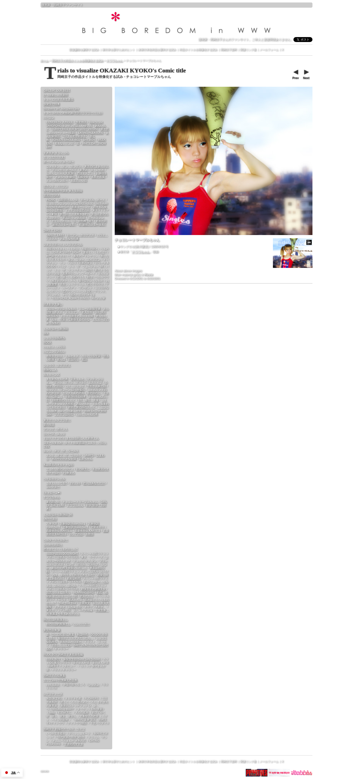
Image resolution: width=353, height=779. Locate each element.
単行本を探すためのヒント (118, 49)
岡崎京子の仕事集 (54, 675)
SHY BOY (89, 139)
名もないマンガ (64, 143)
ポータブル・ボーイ (93, 199)
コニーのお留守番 (90, 308)
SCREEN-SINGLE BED (66, 139)
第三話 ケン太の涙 (74, 217)
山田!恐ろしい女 (68, 199)
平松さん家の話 (96, 386)
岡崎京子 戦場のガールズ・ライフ (64, 729)
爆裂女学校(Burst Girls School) (81, 659)
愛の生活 (49, 424)
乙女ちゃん (85, 458)
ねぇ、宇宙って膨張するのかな (71, 319)
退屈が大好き (52, 195)
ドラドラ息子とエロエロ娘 (77, 315)
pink (46, 333)
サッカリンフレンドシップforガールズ (69, 203)
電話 (84, 359)
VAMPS (89, 455)
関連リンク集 (248, 49)
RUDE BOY (53, 659)
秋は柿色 (82, 634)
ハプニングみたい (54, 351)
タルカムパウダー (71, 641)
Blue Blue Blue (67, 603)
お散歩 (90, 534)
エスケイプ (95, 382)
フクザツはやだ (63, 414)
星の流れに (94, 392)
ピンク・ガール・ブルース (82, 564)
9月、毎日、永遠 (88, 400)
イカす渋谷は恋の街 (77, 210)
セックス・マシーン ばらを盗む (65, 389)
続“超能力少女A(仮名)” (92, 224)
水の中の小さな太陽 (64, 458)
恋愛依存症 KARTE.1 (59, 530)
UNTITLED (50, 519)
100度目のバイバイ (63, 400)
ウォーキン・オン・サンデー (64, 166)
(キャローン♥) (52, 492)
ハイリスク (53, 684)
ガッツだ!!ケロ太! (54, 157)
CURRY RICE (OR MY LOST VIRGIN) (75, 129)
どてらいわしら (61, 220)
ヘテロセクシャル (54, 478)
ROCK (47, 342)
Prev (295, 74)
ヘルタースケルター (56, 540)
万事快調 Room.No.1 (72, 523)
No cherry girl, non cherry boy (61, 108)
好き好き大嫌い (53, 304)
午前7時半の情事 (75, 396)
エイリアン (72, 312)
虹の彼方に (83, 469)
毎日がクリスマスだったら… (75, 638)
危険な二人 (50, 369)
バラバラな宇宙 (91, 355)
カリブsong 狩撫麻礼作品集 (60, 680)
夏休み (84, 169)
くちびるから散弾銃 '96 (58, 514)
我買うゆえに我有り (58, 592)
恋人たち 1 (86, 596)
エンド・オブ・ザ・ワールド (61, 450)
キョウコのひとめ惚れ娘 (73, 112)
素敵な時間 (73, 578)
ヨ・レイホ (97, 169)
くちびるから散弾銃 (56, 328)
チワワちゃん (141, 252)
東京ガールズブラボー (57, 420)
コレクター (53, 486)
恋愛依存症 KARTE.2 (87, 530)
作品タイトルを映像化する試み (198, 49)
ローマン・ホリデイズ (80, 235)
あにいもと (83, 403)
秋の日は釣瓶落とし (56, 619)
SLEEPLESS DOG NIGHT (62, 553)
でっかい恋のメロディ (59, 469)
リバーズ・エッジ (54, 433)
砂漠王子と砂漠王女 (93, 588)
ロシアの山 (76, 534)
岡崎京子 (59, 5)
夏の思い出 (53, 501)
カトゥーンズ (52, 374)
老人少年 (87, 312)
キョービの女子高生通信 (58, 99)
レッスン (93, 684)
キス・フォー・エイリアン (84, 259)
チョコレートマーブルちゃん (80, 501)
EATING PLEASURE (90, 132)
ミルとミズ (72, 355)
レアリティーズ (53, 693)
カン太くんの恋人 (73, 392)
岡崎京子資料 (229, 49)
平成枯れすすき (73, 744)
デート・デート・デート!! (70, 382)
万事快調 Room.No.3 (75, 527)
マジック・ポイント (56, 429)
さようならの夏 (69, 238)
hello (52, 712)
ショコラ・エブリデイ (57, 365)
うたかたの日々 (53, 544)
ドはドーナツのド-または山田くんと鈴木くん (71, 438)
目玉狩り (73, 359)
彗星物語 (81, 122)
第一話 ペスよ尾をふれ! (74, 214)
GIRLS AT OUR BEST (57, 90)
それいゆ (74, 483)
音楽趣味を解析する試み (84, 49)
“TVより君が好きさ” (75, 136)
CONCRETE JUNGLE (59, 122)
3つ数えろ (69, 472)
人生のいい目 (79, 180)
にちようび (75, 606)
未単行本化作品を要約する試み (157, 49)
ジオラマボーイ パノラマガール (63, 244)
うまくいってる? (56, 483)
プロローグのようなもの (61, 308)
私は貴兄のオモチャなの (58, 464)
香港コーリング (80, 206)
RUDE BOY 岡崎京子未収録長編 (63, 654)
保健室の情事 (52, 104)
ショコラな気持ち (54, 337)
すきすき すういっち (56, 152)
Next (306, 74)
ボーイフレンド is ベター (59, 161)
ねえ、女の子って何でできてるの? (73, 574)
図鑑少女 (83, 176)
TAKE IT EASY (53, 230)
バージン (49, 117)
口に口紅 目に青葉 (63, 634)
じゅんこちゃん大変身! (60, 173)
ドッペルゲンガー (57, 180)
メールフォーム (269, 49)
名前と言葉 (98, 176)
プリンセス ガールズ (64, 169)
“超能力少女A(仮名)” (64, 224)
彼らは (61, 359)
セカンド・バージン (56, 186)
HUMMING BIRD (83, 592)
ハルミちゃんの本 (87, 414)
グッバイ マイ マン (85, 560)
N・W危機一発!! (83, 220)
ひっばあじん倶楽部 (56, 94)
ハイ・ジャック (74, 386)
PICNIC (50, 199)
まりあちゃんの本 (57, 378)
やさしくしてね (61, 645)
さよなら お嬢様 (65, 176)
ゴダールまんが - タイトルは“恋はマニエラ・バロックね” (75, 444)
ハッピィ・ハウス (54, 346)
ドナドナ (59, 606)
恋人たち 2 (75, 599)
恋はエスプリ (85, 173)
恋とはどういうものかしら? (61, 549)
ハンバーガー (81, 624)
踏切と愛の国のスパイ (81, 407)
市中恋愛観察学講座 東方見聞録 (63, 190)
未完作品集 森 (52, 629)
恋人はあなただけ (94, 483)
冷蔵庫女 (84, 603)
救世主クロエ (54, 355)
